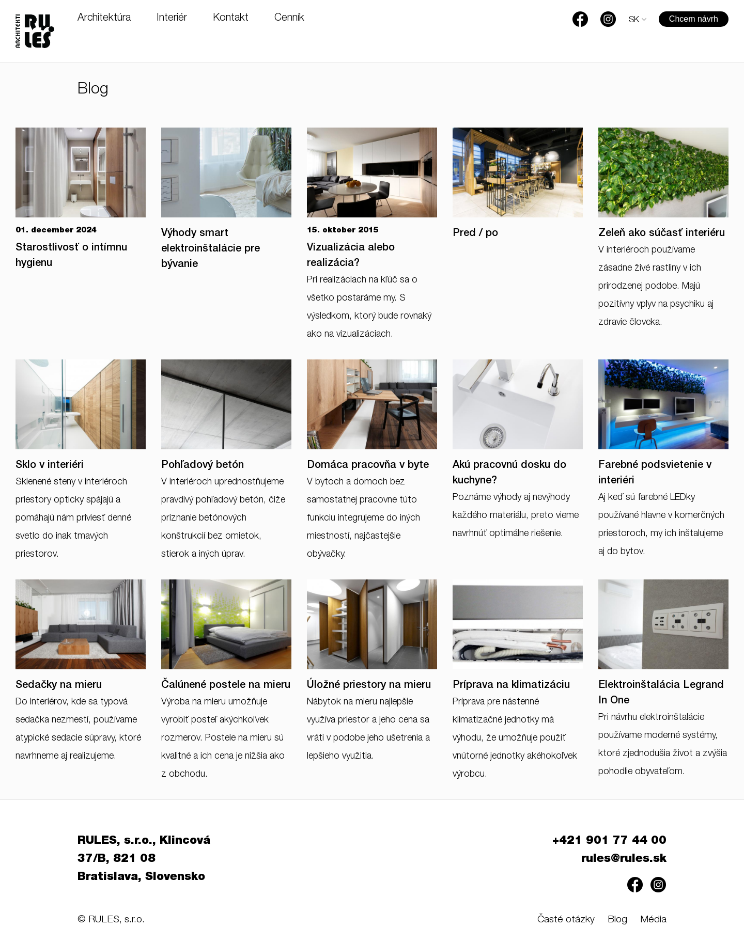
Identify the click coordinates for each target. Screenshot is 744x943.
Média (653, 920)
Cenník (289, 18)
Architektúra (104, 18)
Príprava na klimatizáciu (511, 686)
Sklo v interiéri (50, 466)
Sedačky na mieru (59, 686)
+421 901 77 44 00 (609, 841)
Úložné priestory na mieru (369, 686)
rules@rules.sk (624, 859)
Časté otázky (566, 920)
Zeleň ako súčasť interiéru (661, 234)
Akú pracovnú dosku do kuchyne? (509, 473)
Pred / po (475, 234)
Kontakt (231, 18)
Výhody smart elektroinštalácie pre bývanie (210, 249)
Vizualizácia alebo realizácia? (351, 256)
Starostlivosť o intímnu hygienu (71, 256)
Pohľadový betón (202, 466)
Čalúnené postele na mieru (225, 686)
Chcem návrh (693, 18)
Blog (617, 920)
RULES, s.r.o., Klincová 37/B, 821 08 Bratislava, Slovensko (144, 859)
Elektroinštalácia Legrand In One (661, 693)
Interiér (172, 18)
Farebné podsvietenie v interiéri (654, 473)
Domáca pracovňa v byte (368, 466)
